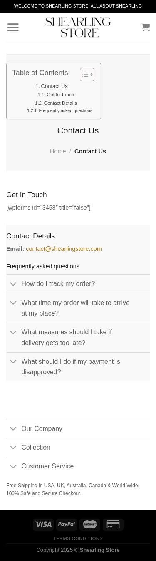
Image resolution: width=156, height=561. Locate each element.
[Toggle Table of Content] (83, 75)
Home (58, 151)
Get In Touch (60, 94)
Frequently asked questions (65, 110)
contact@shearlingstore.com (64, 248)
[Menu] (13, 27)
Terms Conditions (78, 538)
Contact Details (60, 102)
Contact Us (54, 86)
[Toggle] (13, 284)
